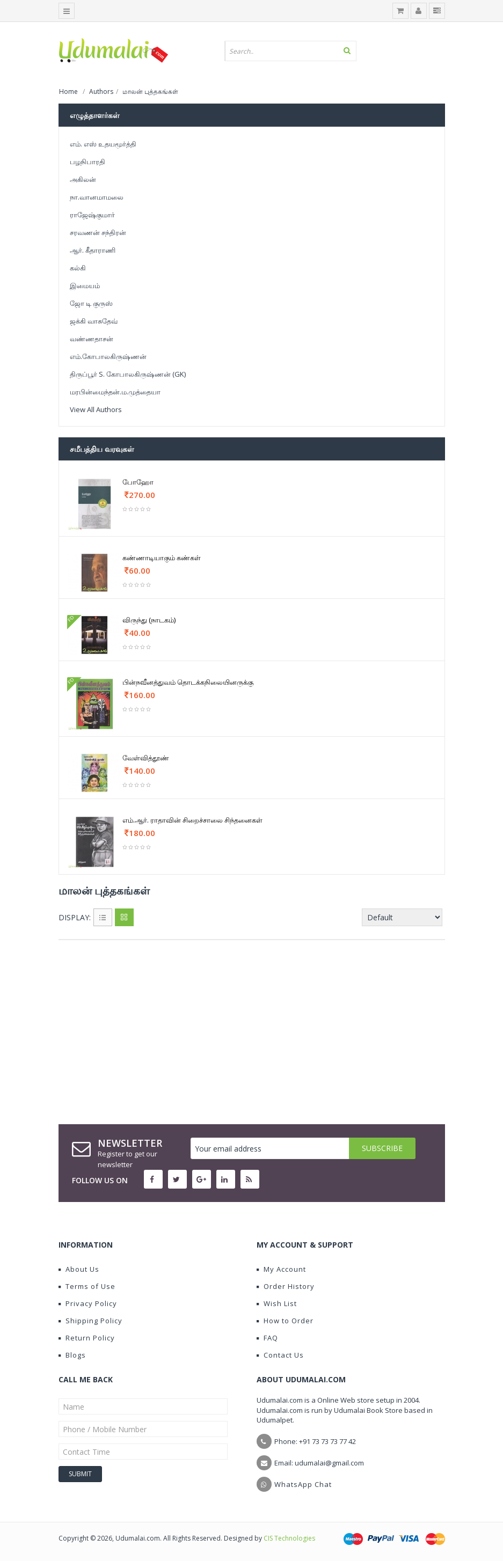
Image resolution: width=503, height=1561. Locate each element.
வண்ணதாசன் (91, 338)
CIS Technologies (289, 1538)
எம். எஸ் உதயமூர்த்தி (103, 144)
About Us (79, 1269)
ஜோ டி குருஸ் (91, 303)
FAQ (267, 1338)
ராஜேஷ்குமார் (92, 214)
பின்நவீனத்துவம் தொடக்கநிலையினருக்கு (187, 682)
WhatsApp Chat (303, 1484)
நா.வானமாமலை (96, 197)
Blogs (72, 1355)
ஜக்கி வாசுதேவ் (94, 321)
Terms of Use (87, 1286)
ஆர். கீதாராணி (92, 250)
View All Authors (96, 409)
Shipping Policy (90, 1320)
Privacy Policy (88, 1303)
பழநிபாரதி (87, 161)
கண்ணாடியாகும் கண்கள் (161, 557)
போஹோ (138, 482)
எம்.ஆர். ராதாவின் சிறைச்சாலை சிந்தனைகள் (192, 820)
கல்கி (78, 268)
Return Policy (87, 1338)
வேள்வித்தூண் (145, 758)
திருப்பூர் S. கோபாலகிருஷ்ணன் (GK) (128, 374)
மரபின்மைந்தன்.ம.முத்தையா (115, 392)
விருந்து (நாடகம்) (149, 620)
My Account (281, 1269)
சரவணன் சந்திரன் (98, 232)
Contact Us (280, 1355)
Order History (286, 1286)
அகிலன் (83, 179)
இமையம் (85, 285)
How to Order (285, 1320)
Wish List (277, 1303)
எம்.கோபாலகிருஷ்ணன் (108, 356)
